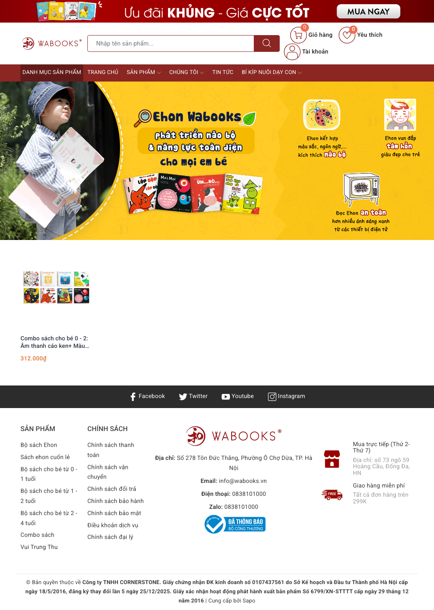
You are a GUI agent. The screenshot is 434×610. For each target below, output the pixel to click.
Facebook (147, 396)
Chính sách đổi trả (111, 489)
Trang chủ (102, 72)
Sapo (249, 601)
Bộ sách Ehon (38, 445)
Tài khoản (306, 51)
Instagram (286, 396)
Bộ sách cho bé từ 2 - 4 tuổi (48, 518)
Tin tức (223, 72)
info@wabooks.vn (243, 481)
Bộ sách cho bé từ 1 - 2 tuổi (48, 496)
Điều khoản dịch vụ (112, 525)
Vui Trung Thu (39, 547)
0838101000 (249, 494)
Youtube (238, 396)
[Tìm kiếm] (267, 43)
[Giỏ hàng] (311, 35)
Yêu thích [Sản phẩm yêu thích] (360, 35)
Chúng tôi (186, 73)
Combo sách (37, 535)
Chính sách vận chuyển (107, 472)
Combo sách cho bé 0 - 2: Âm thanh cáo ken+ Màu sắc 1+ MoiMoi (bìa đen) (54, 342)
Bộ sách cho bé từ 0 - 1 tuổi (48, 474)
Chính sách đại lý (110, 537)
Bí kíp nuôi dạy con (272, 73)
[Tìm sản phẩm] (170, 43)
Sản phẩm (144, 73)
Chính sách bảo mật (114, 513)
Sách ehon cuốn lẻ (45, 457)
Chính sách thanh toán (110, 450)
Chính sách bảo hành (115, 501)
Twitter (193, 396)
